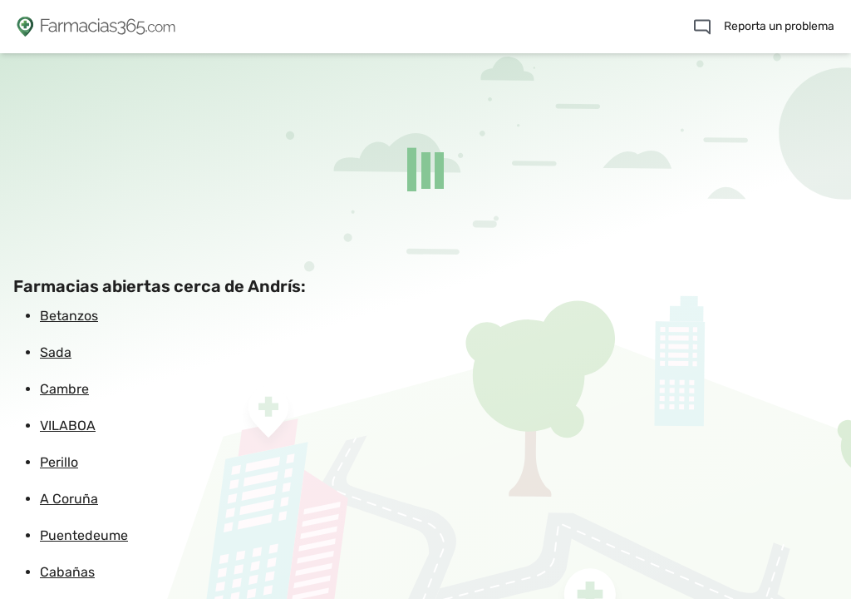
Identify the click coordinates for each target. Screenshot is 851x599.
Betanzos (69, 316)
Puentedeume (84, 535)
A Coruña (69, 499)
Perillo (59, 462)
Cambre (64, 389)
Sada (55, 352)
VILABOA (68, 425)
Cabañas (67, 572)
